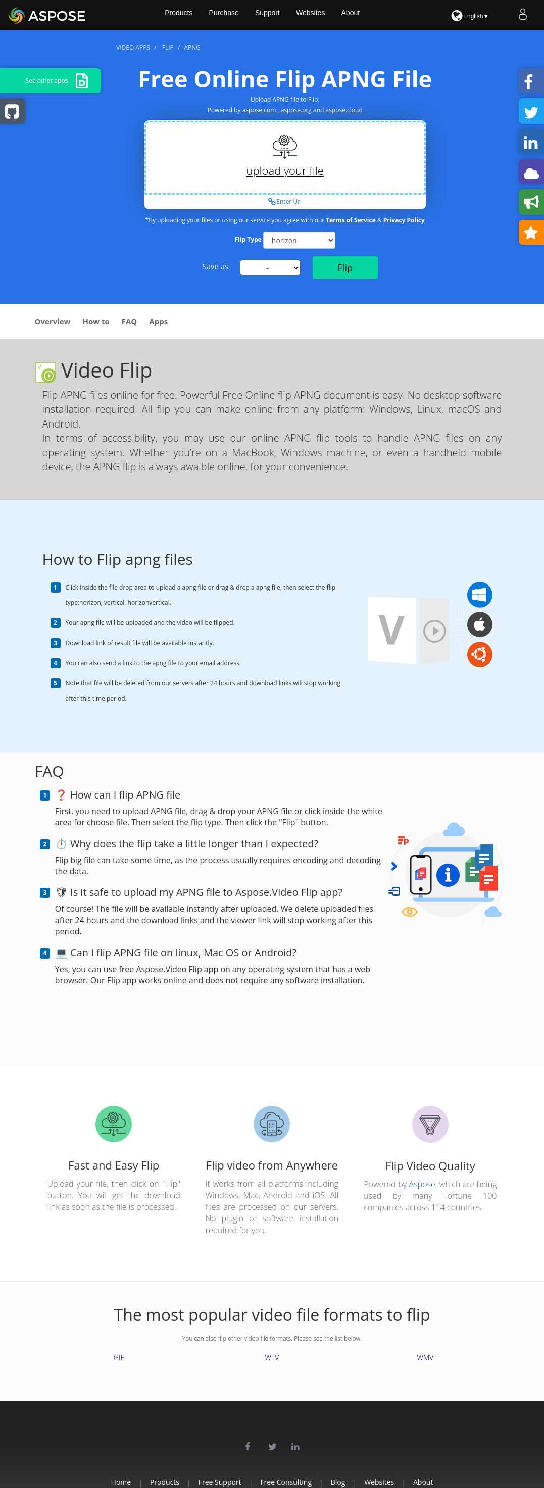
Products (197, 15)
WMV (425, 1357)
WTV (272, 1357)
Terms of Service (351, 220)
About (374, 15)
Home (90, 1482)
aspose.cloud (343, 109)
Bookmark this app (534, 233)
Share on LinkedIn (534, 142)
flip (168, 47)
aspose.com (259, 109)
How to (95, 321)
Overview (53, 321)
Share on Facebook (534, 81)
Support (288, 15)
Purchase (244, 15)
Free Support (209, 1482)
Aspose (422, 1184)
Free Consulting (286, 1482)
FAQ (129, 321)
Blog (348, 1482)
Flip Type (248, 239)
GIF (119, 1357)
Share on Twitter (534, 112)
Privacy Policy (404, 220)
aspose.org (296, 109)
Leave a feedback (534, 202)
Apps (158, 321)
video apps (133, 47)
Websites (333, 15)
